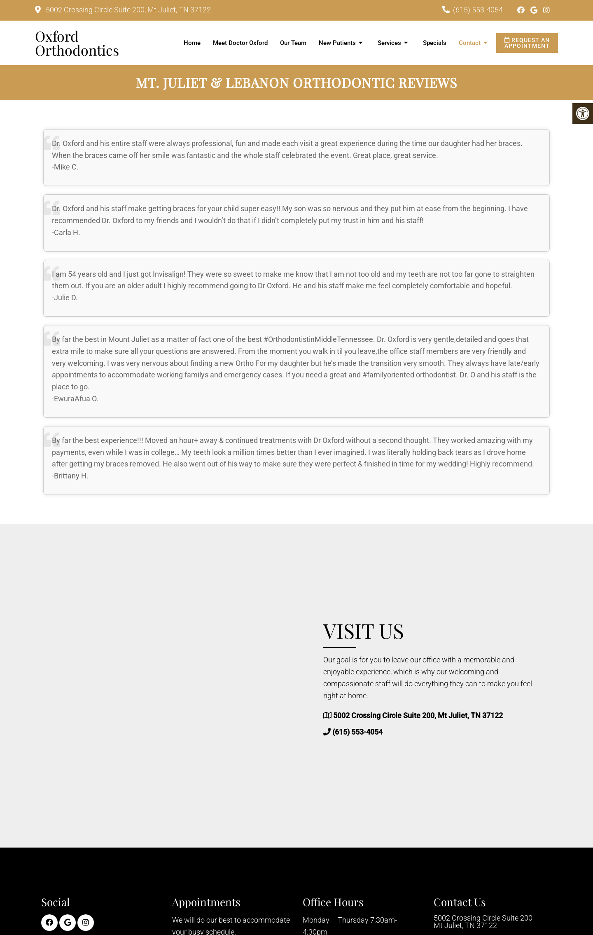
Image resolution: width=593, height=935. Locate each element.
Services (389, 43)
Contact (470, 43)
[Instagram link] (546, 10)
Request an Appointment (527, 43)
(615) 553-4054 (478, 9)
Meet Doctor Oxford (240, 43)
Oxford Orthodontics (77, 43)
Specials (434, 43)
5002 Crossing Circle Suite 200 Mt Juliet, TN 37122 (483, 921)
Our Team (293, 43)
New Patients (337, 43)
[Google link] (534, 10)
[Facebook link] (521, 10)
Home (192, 43)
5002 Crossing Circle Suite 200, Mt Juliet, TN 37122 (127, 9)
